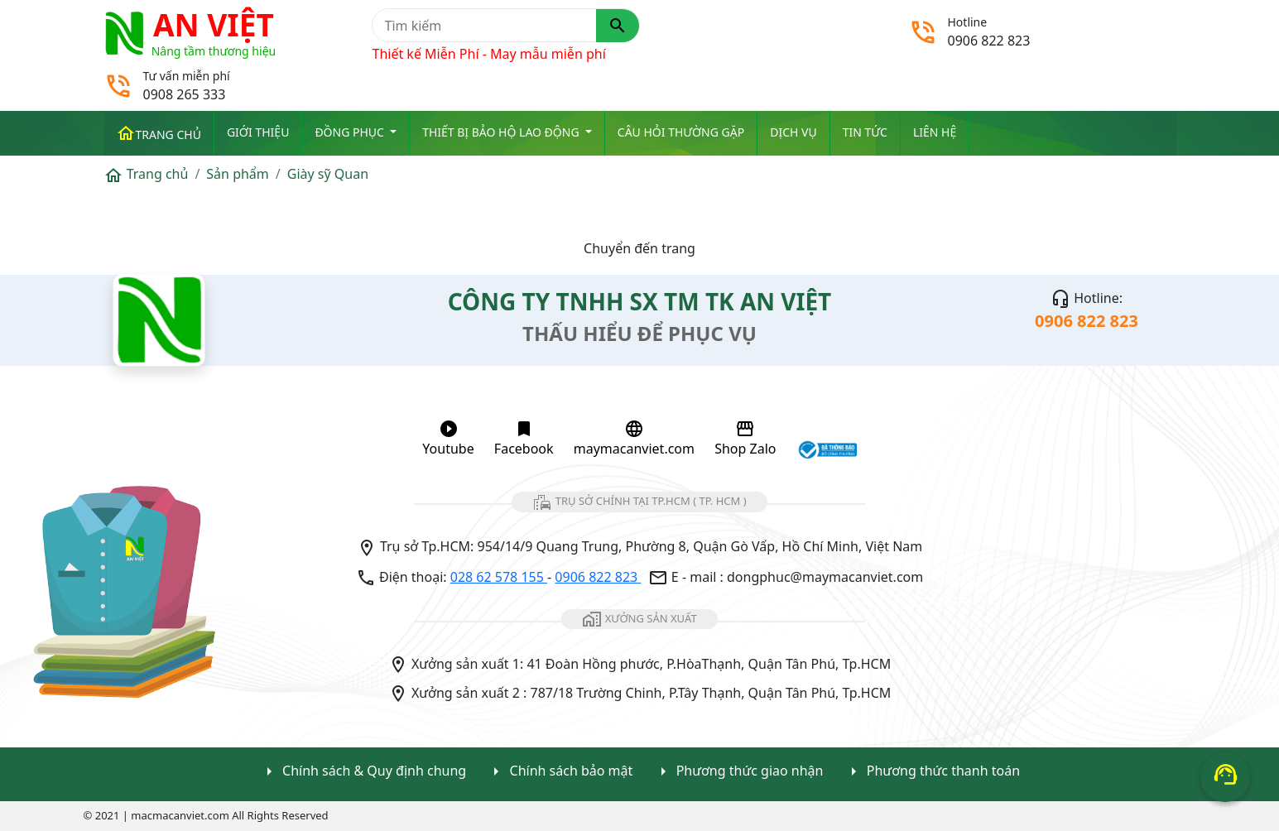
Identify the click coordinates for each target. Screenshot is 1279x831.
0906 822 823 (598, 577)
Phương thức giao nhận (738, 771)
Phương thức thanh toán (932, 771)
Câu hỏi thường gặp (681, 132)
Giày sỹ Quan (327, 174)
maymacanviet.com (634, 438)
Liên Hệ (934, 132)
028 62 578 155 (498, 577)
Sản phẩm (237, 174)
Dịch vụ (793, 132)
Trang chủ (158, 133)
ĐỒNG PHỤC (351, 132)
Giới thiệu (258, 132)
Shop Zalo (745, 438)
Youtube (448, 438)
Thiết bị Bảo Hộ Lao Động (502, 132)
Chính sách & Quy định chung (362, 771)
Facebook (524, 438)
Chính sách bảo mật (559, 771)
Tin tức (865, 132)
